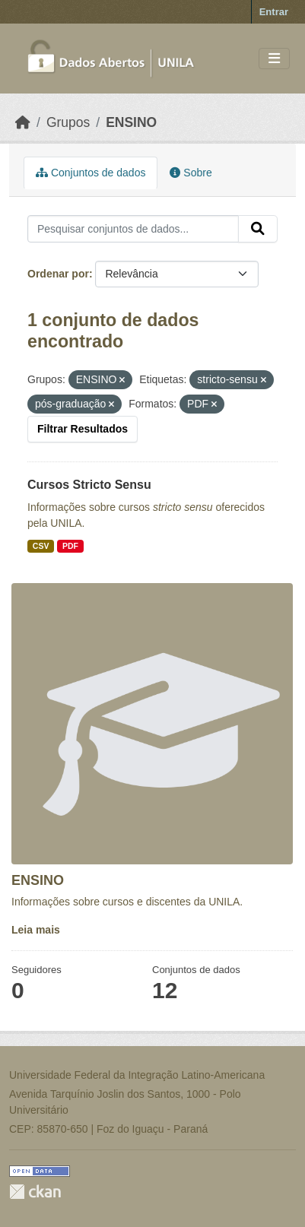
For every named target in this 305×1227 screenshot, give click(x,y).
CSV (41, 545)
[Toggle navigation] (274, 59)
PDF (70, 545)
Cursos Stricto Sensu (89, 484)
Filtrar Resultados (82, 429)
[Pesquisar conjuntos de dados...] (133, 229)
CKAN (35, 1192)
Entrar (273, 11)
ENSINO (131, 122)
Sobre (190, 172)
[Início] (22, 122)
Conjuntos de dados (90, 172)
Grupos (68, 122)
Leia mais (35, 930)
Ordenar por (58, 274)
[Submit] (258, 229)
